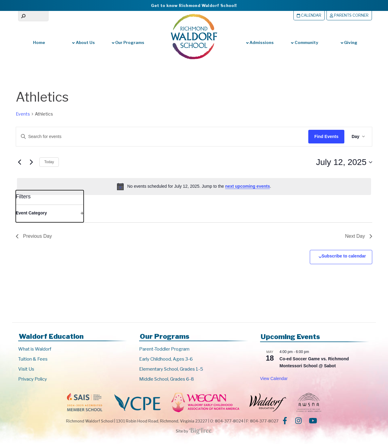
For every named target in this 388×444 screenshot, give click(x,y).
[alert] (194, 186)
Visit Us (26, 369)
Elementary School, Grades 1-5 (171, 369)
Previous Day (34, 236)
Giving (349, 42)
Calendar (309, 15)
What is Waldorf (34, 349)
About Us (83, 42)
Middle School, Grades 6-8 (166, 379)
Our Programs (128, 42)
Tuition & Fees (33, 359)
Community (304, 42)
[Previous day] (19, 162)
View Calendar (274, 378)
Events (23, 113)
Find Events (326, 136)
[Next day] (31, 162)
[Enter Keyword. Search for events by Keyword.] (156, 136)
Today (49, 162)
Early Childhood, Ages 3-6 (166, 359)
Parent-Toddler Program (164, 349)
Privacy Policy (32, 379)
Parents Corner (349, 15)
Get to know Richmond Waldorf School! (194, 5)
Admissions (260, 42)
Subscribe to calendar (344, 256)
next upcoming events (247, 186)
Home (39, 42)
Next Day (358, 236)
